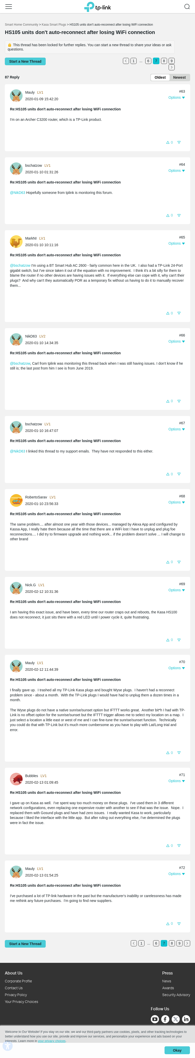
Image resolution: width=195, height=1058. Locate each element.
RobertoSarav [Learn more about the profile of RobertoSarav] (36, 497)
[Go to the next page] (172, 67)
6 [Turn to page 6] (148, 61)
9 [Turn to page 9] (172, 61)
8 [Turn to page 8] (164, 61)
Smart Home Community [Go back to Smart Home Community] (21, 24)
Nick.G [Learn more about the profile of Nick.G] (30, 585)
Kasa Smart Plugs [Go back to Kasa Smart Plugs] (54, 24)
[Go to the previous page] (126, 61)
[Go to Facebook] (165, 1019)
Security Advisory (176, 995)
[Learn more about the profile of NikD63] (17, 339)
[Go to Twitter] (176, 1019)
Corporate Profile (18, 981)
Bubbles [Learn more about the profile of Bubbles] (31, 776)
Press (167, 973)
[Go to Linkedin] (186, 1019)
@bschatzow (20, 266)
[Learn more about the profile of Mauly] (17, 95)
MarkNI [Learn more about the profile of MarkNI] (31, 239)
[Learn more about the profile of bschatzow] (17, 168)
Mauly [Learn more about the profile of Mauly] (30, 93)
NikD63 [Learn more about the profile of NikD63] (31, 336)
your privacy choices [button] (52, 1041)
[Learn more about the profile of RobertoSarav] (17, 500)
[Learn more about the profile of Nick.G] (17, 588)
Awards (168, 988)
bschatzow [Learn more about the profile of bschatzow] (33, 165)
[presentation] (16, 96)
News (166, 981)
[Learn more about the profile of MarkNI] (17, 241)
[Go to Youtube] (155, 1019)
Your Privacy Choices (21, 1001)
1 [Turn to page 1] (134, 61)
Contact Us (14, 988)
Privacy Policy (16, 995)
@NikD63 (17, 193)
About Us (13, 973)
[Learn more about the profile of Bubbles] (17, 779)
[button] (169, 142)
